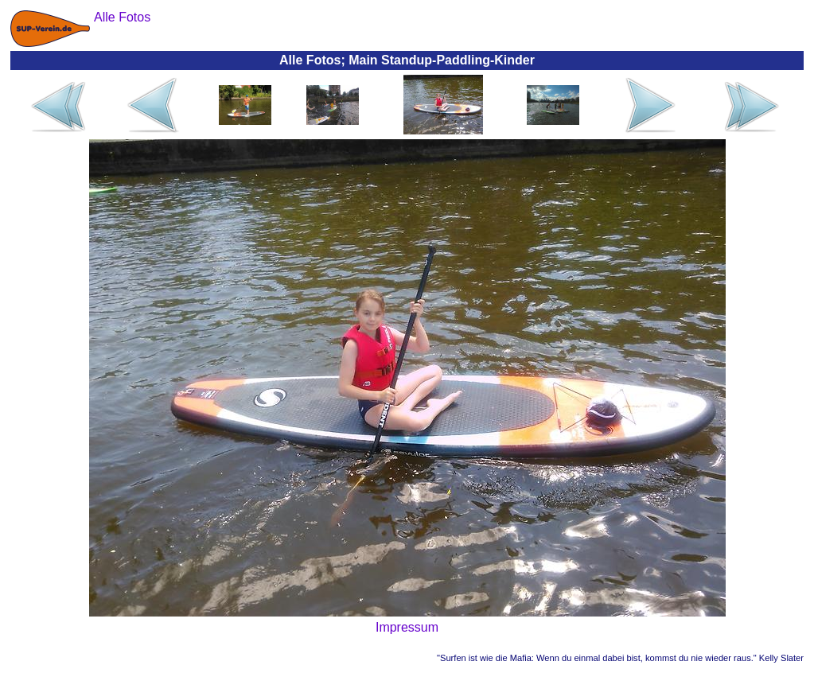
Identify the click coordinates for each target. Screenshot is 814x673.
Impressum (407, 627)
